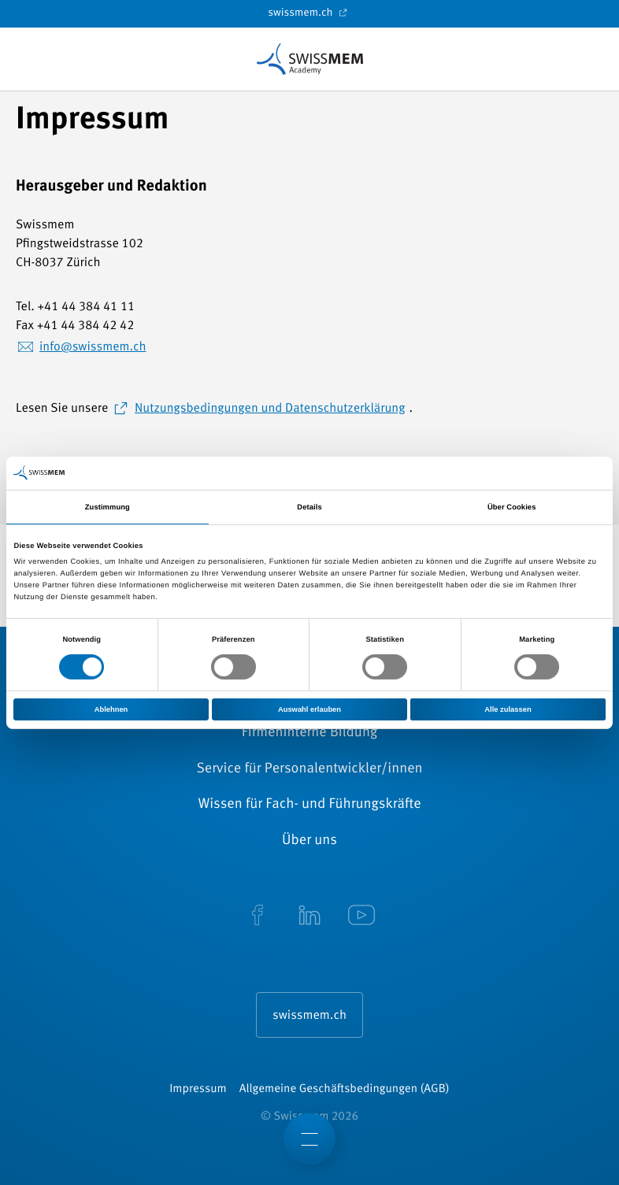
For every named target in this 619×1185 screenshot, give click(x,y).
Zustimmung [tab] (107, 507)
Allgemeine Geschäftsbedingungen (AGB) (344, 1089)
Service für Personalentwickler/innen (309, 769)
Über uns (309, 841)
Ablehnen (111, 709)
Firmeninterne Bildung (309, 733)
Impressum (197, 1089)
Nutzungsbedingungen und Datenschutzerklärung (270, 408)
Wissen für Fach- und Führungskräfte (309, 805)
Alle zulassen (507, 709)
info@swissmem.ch (92, 347)
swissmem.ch (309, 12)
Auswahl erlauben (309, 709)
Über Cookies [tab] (511, 507)
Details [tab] (309, 507)
